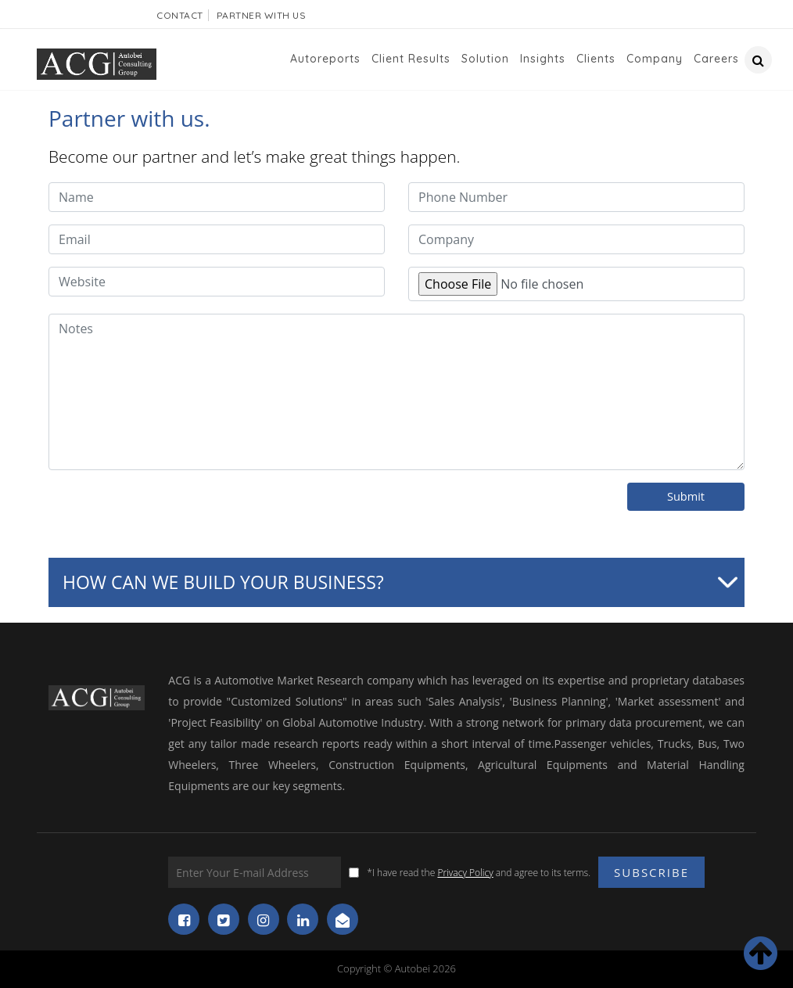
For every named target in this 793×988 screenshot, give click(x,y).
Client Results (410, 59)
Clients (595, 59)
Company (654, 59)
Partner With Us (262, 15)
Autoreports (325, 59)
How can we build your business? (223, 582)
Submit (686, 496)
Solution (485, 59)
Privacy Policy (465, 872)
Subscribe (651, 872)
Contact (179, 15)
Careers (716, 59)
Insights (542, 59)
